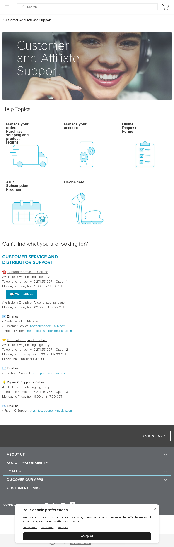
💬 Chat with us (21, 294)
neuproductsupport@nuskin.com (49, 331)
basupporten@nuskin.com (49, 373)
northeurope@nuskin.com (47, 326)
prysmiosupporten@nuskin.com (51, 411)
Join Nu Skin (154, 436)
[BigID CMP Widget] (87, 524)
